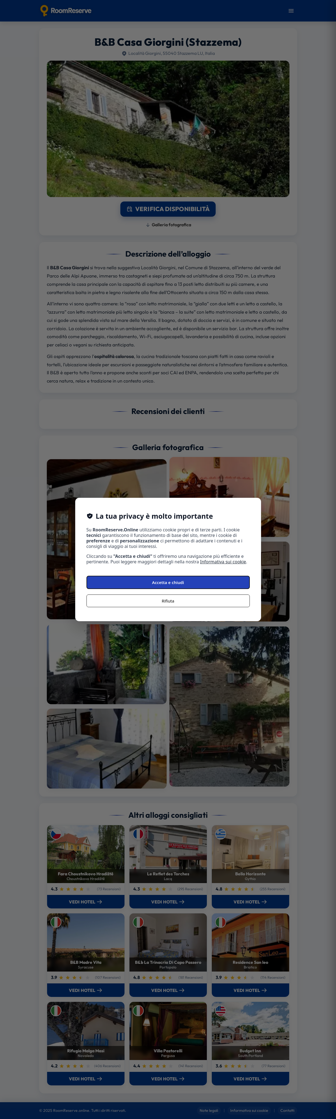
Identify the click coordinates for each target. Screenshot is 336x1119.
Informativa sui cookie (223, 562)
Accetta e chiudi (168, 582)
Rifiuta (168, 601)
